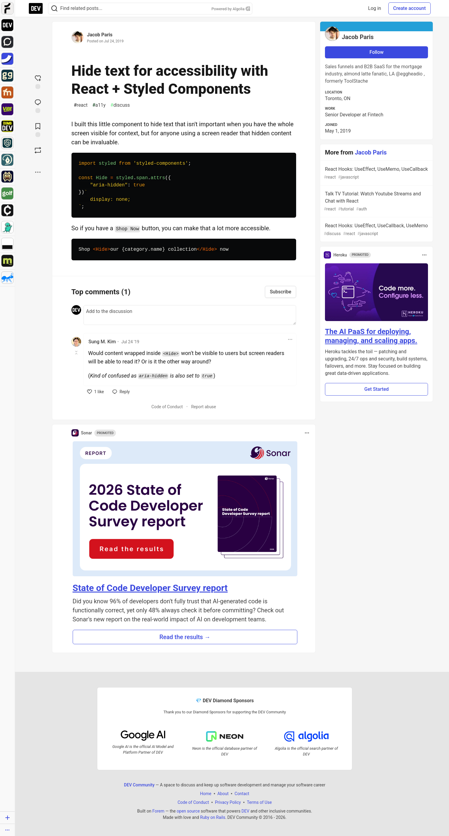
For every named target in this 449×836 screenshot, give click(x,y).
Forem (158, 810)
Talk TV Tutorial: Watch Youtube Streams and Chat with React (376, 201)
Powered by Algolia (230, 9)
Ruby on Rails (212, 817)
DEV (245, 810)
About (222, 793)
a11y (98, 105)
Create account (409, 8)
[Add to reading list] (37, 129)
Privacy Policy (228, 802)
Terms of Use (259, 802)
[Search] (54, 8)
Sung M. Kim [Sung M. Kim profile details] (102, 342)
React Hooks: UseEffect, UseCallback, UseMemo (376, 230)
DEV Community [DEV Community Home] (139, 784)
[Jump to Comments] (37, 105)
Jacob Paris (100, 35)
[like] (95, 392)
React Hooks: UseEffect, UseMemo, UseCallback (376, 173)
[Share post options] (38, 172)
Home (205, 793)
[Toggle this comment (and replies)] (76, 352)
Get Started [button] (376, 389)
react (81, 105)
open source (188, 810)
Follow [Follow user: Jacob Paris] (376, 52)
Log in (374, 8)
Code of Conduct (167, 406)
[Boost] (37, 150)
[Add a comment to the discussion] (190, 315)
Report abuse (203, 406)
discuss (120, 105)
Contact (242, 793)
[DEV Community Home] (35, 8)
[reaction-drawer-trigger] (38, 81)
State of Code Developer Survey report (150, 588)
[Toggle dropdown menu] (290, 339)
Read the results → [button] (185, 637)
